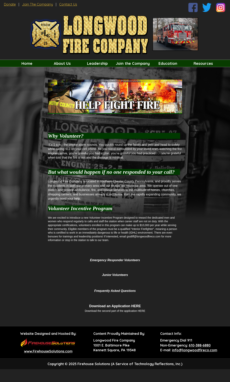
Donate (10, 4)
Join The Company (37, 4)
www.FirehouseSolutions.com (48, 351)
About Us (62, 63)
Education (168, 63)
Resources (203, 63)
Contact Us (68, 4)
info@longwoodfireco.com (194, 350)
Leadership (97, 63)
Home (26, 63)
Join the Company (133, 63)
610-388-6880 (200, 345)
